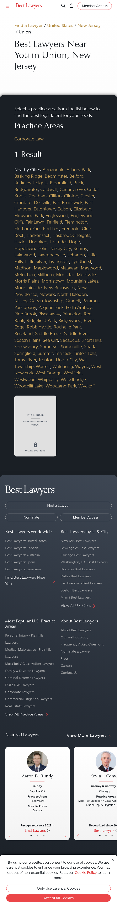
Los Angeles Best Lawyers (80, 548)
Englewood (57, 215)
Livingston (59, 261)
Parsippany (25, 307)
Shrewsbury (26, 346)
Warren (43, 366)
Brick (78, 182)
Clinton (71, 195)
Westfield (73, 372)
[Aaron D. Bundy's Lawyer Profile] (37, 767)
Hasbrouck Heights (71, 235)
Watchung (62, 366)
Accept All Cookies (58, 898)
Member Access (86, 517)
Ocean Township (46, 300)
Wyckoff (86, 385)
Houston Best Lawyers (78, 569)
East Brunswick (68, 202)
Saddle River (76, 333)
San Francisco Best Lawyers (82, 583)
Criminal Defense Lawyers (25, 678)
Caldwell (48, 189)
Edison (64, 208)
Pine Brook (25, 313)
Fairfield (54, 222)
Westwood (25, 379)
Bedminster (56, 176)
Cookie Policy (86, 872)
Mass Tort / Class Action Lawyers (29, 664)
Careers (67, 666)
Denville (42, 202)
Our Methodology (74, 637)
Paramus (91, 300)
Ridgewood (69, 320)
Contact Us (69, 673)
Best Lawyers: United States (26, 541)
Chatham (38, 195)
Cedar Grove (72, 189)
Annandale (53, 169)
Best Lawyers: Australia (22, 555)
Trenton (46, 359)
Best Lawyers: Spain (20, 562)
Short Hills (91, 340)
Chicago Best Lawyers (77, 555)
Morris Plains (26, 281)
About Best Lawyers (76, 630)
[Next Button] (66, 793)
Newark (47, 294)
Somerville (71, 346)
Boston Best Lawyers (76, 590)
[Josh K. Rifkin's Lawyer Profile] (35, 420)
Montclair (65, 274)
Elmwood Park (28, 215)
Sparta (90, 346)
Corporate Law (29, 138)
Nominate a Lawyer (76, 651)
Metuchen (24, 274)
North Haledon (72, 294)
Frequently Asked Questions (82, 644)
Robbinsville (39, 326)
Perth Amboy (79, 307)
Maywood (91, 267)
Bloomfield (60, 182)
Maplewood (46, 267)
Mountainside (28, 287)
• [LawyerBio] (37, 835)
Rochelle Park (67, 326)
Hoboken (38, 241)
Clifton (55, 195)
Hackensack (38, 235)
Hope (74, 241)
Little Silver (35, 261)
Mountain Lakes (82, 281)
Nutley (20, 300)
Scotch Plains (27, 340)
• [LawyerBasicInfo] (31, 835)
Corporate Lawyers (19, 692)
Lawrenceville (51, 254)
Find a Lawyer (28, 25)
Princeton (71, 313)
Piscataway (49, 313)
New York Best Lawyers (78, 541)
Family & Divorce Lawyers (25, 671)
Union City (66, 359)
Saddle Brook (48, 333)
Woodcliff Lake (28, 385)
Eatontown (44, 208)
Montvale (86, 274)
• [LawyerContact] (44, 835)
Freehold (71, 228)
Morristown (53, 281)
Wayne (82, 366)
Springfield (24, 353)
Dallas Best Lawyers (76, 576)
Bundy (37, 786)
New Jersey (89, 25)
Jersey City (60, 248)
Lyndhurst (81, 261)
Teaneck (63, 353)
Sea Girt (50, 340)
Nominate (31, 517)
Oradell (73, 300)
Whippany (48, 379)
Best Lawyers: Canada (22, 548)
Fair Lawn (35, 222)
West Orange (49, 372)
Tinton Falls (85, 353)
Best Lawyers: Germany (23, 569)
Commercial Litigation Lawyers (28, 699)
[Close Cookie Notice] (112, 859)
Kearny (80, 248)
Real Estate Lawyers (20, 706)
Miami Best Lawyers (76, 597)
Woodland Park (61, 385)
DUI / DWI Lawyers (19, 685)
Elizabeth (82, 208)
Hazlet (20, 241)
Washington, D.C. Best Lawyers (84, 562)
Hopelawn (24, 248)
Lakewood (24, 254)
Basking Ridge (28, 176)
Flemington (75, 222)
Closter (87, 195)
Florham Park (27, 228)
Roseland (23, 333)
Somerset (49, 346)
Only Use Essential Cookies (58, 888)
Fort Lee (51, 228)
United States (60, 25)
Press (65, 658)
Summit (45, 353)
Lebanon (76, 254)
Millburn (45, 274)
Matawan (69, 267)
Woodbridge (73, 379)
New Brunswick (59, 287)
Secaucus (69, 340)
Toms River (25, 359)
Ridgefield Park (41, 320)
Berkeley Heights (31, 182)
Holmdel (58, 241)
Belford (76, 176)
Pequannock (51, 307)
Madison (23, 267)
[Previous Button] (8, 793)
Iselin (42, 248)
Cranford (23, 202)
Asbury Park (78, 169)
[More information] (48, 830)
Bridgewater (26, 189)
